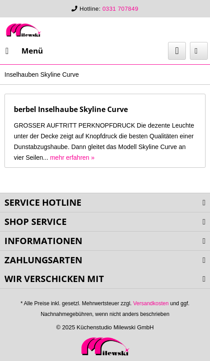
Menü (24, 50)
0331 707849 (120, 8)
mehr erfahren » (72, 157)
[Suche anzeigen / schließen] (177, 51)
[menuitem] (23, 51)
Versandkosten (150, 303)
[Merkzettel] (199, 51)
